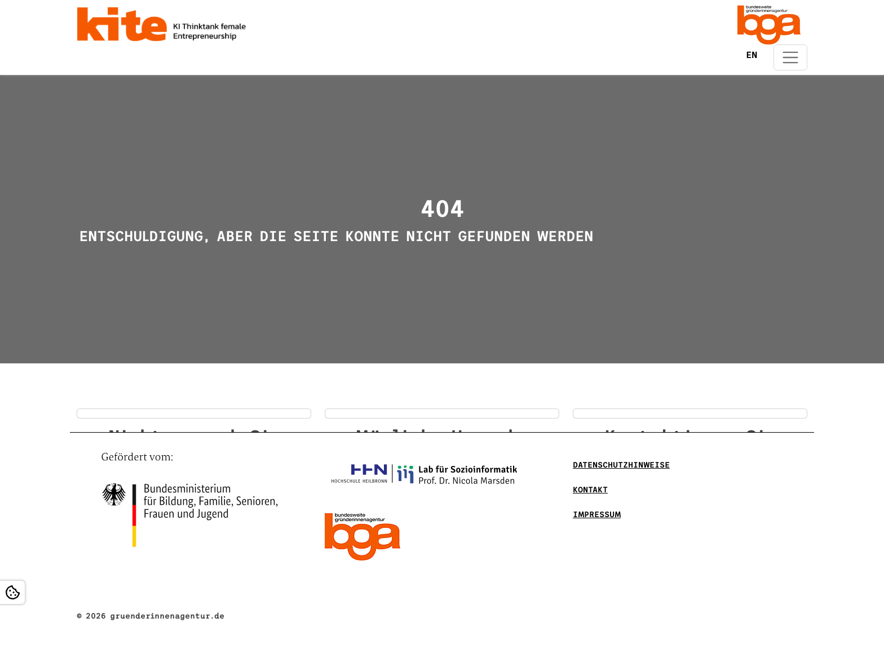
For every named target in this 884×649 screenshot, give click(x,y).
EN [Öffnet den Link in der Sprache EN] (751, 55)
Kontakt (590, 490)
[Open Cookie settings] (12, 592)
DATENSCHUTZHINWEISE (621, 465)
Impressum (597, 514)
